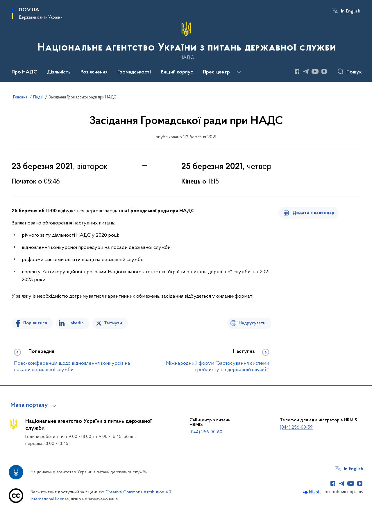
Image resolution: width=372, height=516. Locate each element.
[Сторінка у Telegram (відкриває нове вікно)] (306, 71)
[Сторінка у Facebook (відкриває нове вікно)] (297, 71)
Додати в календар (313, 213)
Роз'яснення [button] (94, 72)
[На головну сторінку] (186, 40)
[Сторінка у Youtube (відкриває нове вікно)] (315, 71)
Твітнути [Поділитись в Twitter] (113, 323)
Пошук (354, 72)
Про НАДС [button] (24, 72)
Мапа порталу (29, 405)
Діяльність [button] (59, 72)
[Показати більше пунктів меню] (239, 72)
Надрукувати (252, 323)
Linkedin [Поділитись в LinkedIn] (75, 323)
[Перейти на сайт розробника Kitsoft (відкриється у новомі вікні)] (312, 492)
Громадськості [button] (134, 72)
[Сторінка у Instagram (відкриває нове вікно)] (324, 71)
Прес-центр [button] (216, 72)
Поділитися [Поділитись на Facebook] (35, 323)
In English (350, 11)
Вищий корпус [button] (177, 72)
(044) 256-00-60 (205, 432)
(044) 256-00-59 (296, 427)
